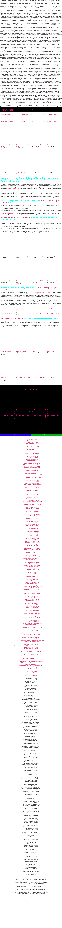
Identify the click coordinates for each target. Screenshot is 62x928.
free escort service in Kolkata (32, 457)
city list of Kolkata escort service (32, 494)
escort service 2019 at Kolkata (32, 522)
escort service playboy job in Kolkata (32, 594)
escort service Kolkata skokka (32, 579)
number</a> (31, 437)
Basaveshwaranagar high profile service (15, 217)
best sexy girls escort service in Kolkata (32, 478)
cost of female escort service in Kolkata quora (32, 501)
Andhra (23, 410)
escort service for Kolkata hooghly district (32, 534)
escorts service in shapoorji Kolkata (32, 618)
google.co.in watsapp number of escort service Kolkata (32, 640)
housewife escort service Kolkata (31, 648)
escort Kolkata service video (32, 518)
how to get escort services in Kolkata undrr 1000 (31, 652)
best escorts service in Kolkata (32, 471)
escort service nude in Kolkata (32, 592)
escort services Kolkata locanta (32, 606)
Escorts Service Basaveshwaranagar (49, 118)
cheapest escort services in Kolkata (32, 490)
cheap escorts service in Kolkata (32, 487)
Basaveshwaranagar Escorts (38, 144)
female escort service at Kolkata (32, 449)
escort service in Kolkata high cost (32, 544)
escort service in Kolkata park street (32, 556)
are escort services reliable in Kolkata (32, 463)
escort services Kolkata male (32, 607)
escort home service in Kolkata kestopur (32, 514)
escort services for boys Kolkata (32, 603)
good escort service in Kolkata (32, 638)
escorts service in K (31, 439)
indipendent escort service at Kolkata (31, 674)
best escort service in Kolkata (32, 445)
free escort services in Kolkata (32, 630)
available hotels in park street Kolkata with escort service (32, 464)
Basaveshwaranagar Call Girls (7, 114)
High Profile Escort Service (37, 308)
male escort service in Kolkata (32, 442)
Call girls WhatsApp (51, 377)
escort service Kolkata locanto (32, 456)
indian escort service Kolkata (31, 671)
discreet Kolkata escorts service (32, 508)
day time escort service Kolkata (32, 503)
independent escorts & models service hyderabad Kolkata (31, 661)
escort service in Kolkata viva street (32, 562)
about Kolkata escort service (32, 462)
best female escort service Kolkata (32, 473)
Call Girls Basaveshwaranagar (7, 121)
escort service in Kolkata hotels (32, 546)
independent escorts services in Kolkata (31, 664)
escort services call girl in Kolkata (32, 599)
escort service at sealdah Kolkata (32, 528)
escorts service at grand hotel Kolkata (32, 613)
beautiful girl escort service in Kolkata (32, 466)
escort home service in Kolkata (32, 511)
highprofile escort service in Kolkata (32, 643)
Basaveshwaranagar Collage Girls (39, 377)
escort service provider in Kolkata (32, 596)
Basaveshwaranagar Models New (23, 377)
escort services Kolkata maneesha (32, 609)
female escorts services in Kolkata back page (32, 627)
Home (24, 109)
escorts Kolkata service (32, 611)
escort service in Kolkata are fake (32, 541)
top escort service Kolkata (32, 460)
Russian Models (50, 351)
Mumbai (8, 410)
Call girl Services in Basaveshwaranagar (11, 321)
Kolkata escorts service (32, 440)
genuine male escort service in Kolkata (32, 634)
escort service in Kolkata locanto (32, 453)
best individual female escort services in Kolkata (32, 474)
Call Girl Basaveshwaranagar (27, 121)
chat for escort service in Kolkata (32, 483)
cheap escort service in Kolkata (32, 446)
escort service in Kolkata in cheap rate (32, 549)
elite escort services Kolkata (32, 510)
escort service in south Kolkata (32, 573)
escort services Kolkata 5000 (32, 604)
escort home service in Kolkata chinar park (32, 512)
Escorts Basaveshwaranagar (38, 170)
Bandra (49, 410)
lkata (36, 439)
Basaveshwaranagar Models (53, 256)
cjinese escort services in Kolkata (32, 497)
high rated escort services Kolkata (32, 641)
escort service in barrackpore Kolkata (32, 536)
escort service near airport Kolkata (32, 583)
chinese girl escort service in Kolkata (32, 491)
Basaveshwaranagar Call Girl (27, 114)
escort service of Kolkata (32, 447)
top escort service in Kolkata (32, 459)
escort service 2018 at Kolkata (32, 521)
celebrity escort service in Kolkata (32, 481)
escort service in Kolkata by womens (32, 542)
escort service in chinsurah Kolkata (32, 538)
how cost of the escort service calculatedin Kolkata (31, 651)
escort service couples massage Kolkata (32, 531)
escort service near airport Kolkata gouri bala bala (32, 585)
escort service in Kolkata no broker (32, 555)
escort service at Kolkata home (32, 525)
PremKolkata (7, 110)
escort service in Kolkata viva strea (32, 561)
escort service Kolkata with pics (32, 582)
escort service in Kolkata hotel (32, 545)
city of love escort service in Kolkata (32, 495)
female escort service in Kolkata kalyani (32, 621)
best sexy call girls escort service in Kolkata (32, 477)
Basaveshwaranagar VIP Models (54, 280)
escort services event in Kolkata (32, 600)
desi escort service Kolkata (32, 505)
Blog (29, 109)
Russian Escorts (35, 351)
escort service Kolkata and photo (32, 577)
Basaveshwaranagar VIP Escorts (38, 280)
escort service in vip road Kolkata (32, 575)
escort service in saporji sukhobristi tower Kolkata (32, 570)
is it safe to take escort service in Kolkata (31, 675)
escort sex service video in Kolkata (32, 610)
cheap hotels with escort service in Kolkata (32, 488)
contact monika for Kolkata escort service (32, 498)
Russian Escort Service (5, 308)
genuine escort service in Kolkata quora (32, 633)
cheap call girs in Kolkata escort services (32, 484)
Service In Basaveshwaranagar (7, 313)
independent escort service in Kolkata (31, 658)
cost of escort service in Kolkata (32, 500)
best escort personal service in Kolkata (32, 467)
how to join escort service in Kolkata (31, 654)
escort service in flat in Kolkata (32, 539)
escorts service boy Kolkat (31, 614)
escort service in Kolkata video (32, 559)
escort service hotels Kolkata (32, 535)
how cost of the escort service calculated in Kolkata (31, 650)
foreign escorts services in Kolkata (32, 628)
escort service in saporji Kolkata (32, 569)
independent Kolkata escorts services (31, 669)
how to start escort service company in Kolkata (31, 655)
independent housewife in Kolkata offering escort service (31, 667)
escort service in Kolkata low (32, 551)
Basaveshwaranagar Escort (53, 144)
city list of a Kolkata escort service (32, 493)
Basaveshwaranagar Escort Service (8, 118)
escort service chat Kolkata (32, 529)
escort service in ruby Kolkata (32, 568)
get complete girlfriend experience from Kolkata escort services (32, 635)
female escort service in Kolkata (32, 443)
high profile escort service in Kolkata (32, 450)
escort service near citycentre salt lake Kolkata (32, 586)
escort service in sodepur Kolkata (32, 572)
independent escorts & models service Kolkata (31, 662)
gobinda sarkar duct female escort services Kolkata (32, 637)
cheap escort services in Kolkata (32, 486)
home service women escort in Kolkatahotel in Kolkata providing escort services (31, 645)
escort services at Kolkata (32, 597)
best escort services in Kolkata (32, 470)
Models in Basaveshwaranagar (53, 308)
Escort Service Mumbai (53, 415)
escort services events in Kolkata (32, 602)
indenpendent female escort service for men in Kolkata (31, 657)
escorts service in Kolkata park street (32, 616)
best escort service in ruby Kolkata (32, 469)
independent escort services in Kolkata (31, 660)
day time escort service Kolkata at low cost (32, 504)
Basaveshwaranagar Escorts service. (43, 292)
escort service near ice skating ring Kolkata (32, 587)
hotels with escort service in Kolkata (31, 647)
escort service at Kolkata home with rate (32, 527)
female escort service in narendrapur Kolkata (32, 623)
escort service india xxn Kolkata (32, 576)
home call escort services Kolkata (31, 644)
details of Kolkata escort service (32, 507)
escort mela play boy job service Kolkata (32, 520)
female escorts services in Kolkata (32, 626)
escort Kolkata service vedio (32, 517)
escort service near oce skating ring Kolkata (32, 589)
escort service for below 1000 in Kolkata (32, 532)
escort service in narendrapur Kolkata (32, 565)
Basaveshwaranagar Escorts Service (29, 118)
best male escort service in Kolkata (32, 476)
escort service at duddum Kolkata (32, 524)
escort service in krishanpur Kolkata (32, 563)
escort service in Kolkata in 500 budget (32, 548)
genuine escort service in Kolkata (32, 631)
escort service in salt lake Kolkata (32, 454)
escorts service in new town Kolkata (32, 617)
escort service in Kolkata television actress (32, 558)
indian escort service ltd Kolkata (31, 672)
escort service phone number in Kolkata (32, 593)
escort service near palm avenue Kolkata (32, 590)
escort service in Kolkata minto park (32, 553)
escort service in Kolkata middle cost (32, 552)
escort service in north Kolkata (32, 566)
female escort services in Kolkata (32, 624)
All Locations (31, 389)
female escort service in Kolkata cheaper (32, 620)
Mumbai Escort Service (23, 415)
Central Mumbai (38, 410)
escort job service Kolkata (32, 515)
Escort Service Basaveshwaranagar (49, 114)
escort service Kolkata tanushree (32, 580)
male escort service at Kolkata (32, 452)
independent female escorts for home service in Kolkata (31, 665)
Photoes (34, 109)
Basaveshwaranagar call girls (13, 188)
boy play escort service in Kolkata (32, 480)
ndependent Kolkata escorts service (31, 668)
